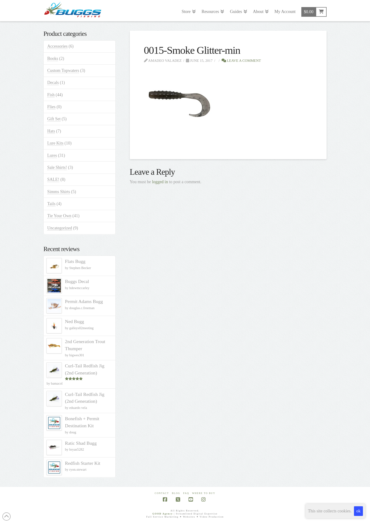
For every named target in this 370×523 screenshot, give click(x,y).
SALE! (53, 179)
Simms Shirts (58, 191)
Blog (176, 493)
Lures (52, 155)
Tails (51, 203)
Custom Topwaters (63, 70)
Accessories (57, 46)
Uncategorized (59, 228)
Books (52, 58)
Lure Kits (55, 143)
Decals (53, 82)
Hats (51, 131)
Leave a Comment (241, 60)
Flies (51, 106)
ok (358, 511)
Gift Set (54, 118)
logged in (160, 181)
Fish (51, 94)
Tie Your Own (59, 215)
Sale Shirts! (57, 167)
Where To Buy (203, 493)
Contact (162, 493)
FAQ (186, 493)
